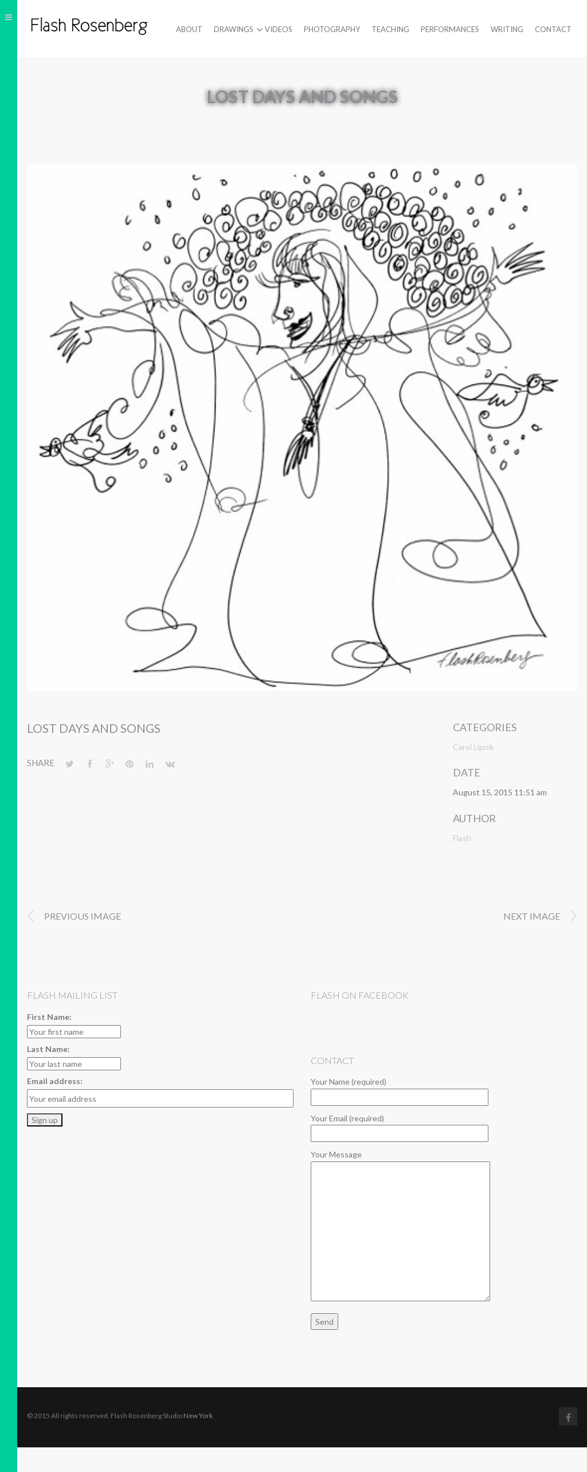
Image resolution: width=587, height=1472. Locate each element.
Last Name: (48, 1049)
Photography (332, 29)
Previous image (82, 915)
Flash (462, 838)
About (189, 29)
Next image (531, 915)
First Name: (49, 1017)
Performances (450, 29)
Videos (278, 29)
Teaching (390, 29)
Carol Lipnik (473, 747)
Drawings (233, 30)
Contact (553, 29)
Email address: (55, 1081)
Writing (507, 29)
